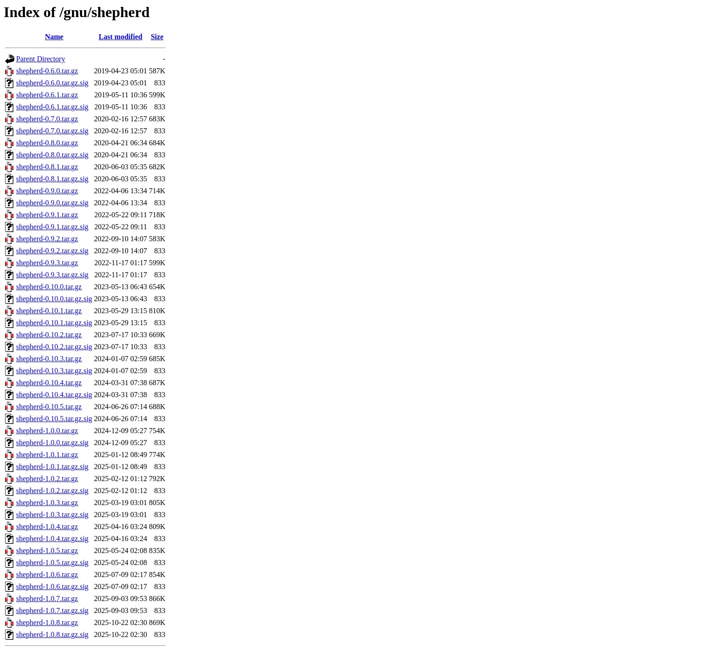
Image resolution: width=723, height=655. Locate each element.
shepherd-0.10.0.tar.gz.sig (54, 299)
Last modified (120, 37)
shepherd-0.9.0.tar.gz (47, 191)
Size (157, 37)
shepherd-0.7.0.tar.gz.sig (52, 131)
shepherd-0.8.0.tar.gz (47, 143)
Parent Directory (40, 59)
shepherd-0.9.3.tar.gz (47, 263)
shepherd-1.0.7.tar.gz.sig (52, 610)
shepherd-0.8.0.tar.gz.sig (52, 155)
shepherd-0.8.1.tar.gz (47, 167)
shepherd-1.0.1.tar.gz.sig (52, 466)
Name (54, 37)
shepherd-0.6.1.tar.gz (47, 95)
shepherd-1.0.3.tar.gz (47, 502)
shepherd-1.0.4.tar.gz (47, 526)
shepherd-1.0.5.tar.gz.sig (52, 562)
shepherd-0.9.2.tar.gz (47, 239)
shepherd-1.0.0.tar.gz (47, 431)
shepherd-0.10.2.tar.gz (49, 335)
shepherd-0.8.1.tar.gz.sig (52, 179)
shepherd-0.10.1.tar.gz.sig (54, 323)
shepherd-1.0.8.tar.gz (47, 622)
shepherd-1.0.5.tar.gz (47, 550)
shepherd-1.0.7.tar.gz (47, 598)
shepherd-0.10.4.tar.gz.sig (54, 395)
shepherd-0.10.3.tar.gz (49, 359)
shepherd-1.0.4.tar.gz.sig (52, 538)
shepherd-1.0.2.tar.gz (47, 478)
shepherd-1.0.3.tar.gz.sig (52, 514)
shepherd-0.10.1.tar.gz (49, 311)
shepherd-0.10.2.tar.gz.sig (54, 347)
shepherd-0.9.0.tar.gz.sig (52, 203)
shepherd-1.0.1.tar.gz (47, 454)
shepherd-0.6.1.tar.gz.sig (52, 107)
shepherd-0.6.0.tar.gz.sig (52, 83)
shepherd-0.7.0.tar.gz (47, 119)
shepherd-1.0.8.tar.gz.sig (52, 634)
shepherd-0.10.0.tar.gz (49, 287)
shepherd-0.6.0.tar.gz (47, 71)
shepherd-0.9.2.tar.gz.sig (52, 251)
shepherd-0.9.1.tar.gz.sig (52, 227)
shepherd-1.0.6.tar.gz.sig (52, 586)
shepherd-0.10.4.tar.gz (49, 383)
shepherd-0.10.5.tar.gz (49, 407)
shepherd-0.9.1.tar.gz (47, 215)
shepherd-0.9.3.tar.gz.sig (52, 275)
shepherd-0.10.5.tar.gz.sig (54, 419)
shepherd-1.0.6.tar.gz (47, 574)
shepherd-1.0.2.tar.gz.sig (52, 490)
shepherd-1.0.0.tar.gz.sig (52, 443)
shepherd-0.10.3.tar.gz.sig (54, 371)
